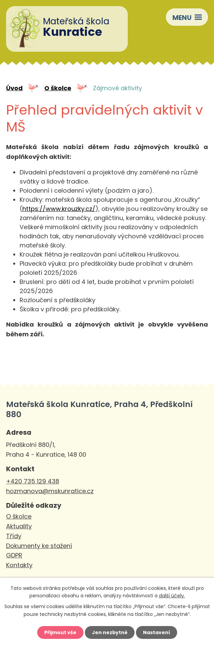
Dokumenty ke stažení (39, 546)
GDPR (14, 555)
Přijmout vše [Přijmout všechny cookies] (60, 632)
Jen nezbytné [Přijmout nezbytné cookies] (109, 632)
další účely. (172, 595)
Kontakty (19, 565)
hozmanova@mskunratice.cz (50, 491)
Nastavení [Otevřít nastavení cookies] (156, 632)
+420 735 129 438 (32, 481)
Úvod (14, 88)
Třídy (13, 536)
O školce (57, 88)
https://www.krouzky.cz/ (58, 209)
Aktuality (19, 526)
